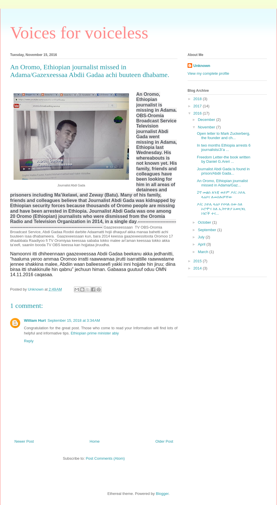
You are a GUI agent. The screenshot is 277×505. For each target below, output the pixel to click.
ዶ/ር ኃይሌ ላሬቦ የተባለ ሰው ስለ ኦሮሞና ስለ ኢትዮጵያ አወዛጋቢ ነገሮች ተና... (221, 208)
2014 (198, 268)
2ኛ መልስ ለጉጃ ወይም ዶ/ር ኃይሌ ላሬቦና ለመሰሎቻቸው (221, 194)
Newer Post (24, 441)
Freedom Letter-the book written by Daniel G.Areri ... (223, 159)
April (202, 244)
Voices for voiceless (79, 32)
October (205, 222)
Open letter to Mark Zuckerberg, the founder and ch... (223, 135)
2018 (198, 99)
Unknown (201, 65)
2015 (198, 261)
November (207, 127)
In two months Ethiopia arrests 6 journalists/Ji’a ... (223, 147)
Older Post (164, 441)
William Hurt (35, 320)
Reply (28, 341)
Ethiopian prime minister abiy (95, 333)
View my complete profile (208, 73)
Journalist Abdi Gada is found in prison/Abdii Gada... (223, 171)
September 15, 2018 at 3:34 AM (74, 320)
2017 (198, 106)
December (207, 119)
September (207, 230)
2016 (198, 113)
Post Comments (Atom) (105, 458)
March (203, 252)
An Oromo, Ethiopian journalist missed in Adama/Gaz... (222, 183)
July (202, 237)
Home (95, 441)
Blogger (162, 493)
